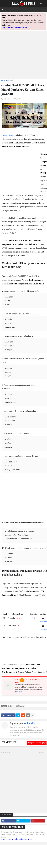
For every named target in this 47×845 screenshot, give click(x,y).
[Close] (45, 15)
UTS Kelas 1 (20, 706)
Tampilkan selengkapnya (37, 743)
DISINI (19, 692)
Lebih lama (40, 752)
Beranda (4, 80)
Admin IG (29, 723)
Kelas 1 (10, 80)
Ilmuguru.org (7, 135)
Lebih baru (6, 752)
